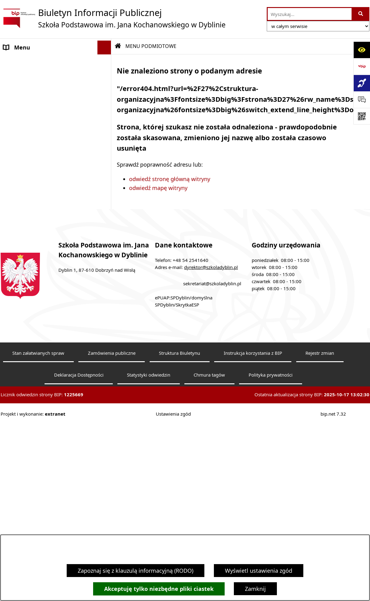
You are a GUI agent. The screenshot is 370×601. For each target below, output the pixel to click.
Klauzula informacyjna (32, 189)
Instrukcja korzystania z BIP (253, 370)
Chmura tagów (209, 392)
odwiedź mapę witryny (158, 188)
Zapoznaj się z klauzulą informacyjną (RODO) (135, 570)
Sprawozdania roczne (30, 217)
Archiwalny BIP (22, 175)
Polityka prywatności (271, 392)
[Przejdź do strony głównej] (113, 18)
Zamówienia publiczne (112, 370)
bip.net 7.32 (333, 431)
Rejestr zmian (319, 370)
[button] (105, 61)
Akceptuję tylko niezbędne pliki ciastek (159, 589)
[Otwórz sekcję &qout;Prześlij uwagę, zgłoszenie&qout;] (361, 99)
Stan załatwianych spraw (38, 370)
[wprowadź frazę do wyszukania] (309, 14)
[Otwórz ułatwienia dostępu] (361, 50)
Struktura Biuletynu (179, 370)
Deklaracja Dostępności (79, 392)
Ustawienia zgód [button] (173, 431)
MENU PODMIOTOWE (31, 61)
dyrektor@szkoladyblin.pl (211, 284)
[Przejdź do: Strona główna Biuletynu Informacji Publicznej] (118, 46)
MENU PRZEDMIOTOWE (34, 150)
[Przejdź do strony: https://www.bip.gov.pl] (361, 66)
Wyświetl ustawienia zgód (258, 570)
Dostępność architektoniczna (41, 203)
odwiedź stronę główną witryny (169, 179)
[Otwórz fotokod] (361, 116)
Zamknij (255, 588)
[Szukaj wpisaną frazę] (360, 14)
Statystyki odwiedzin (148, 392)
